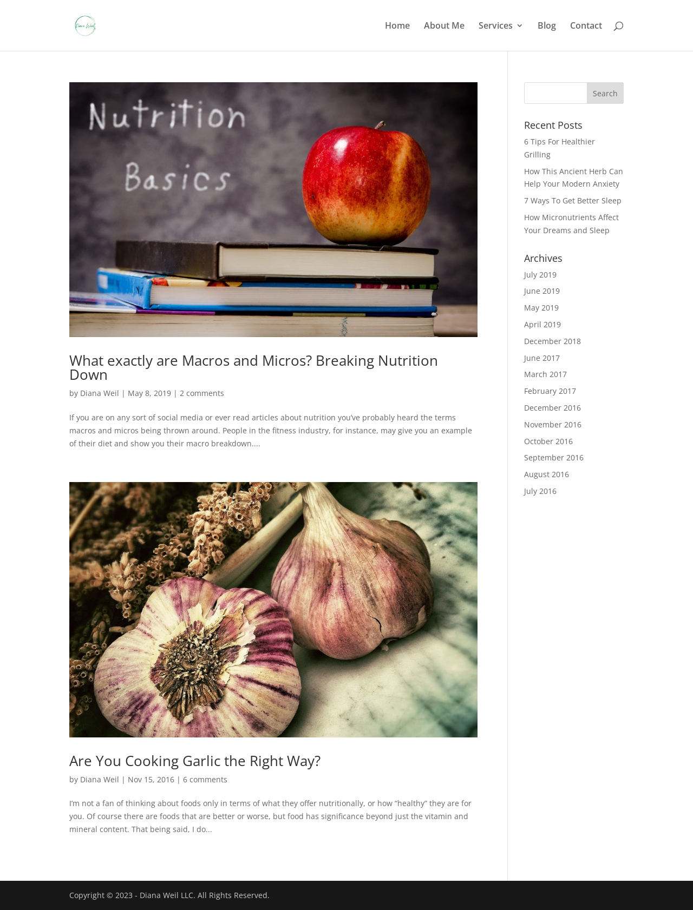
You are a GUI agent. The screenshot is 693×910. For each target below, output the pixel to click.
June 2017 (542, 358)
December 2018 (552, 341)
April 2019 (542, 324)
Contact (586, 26)
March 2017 (545, 374)
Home (397, 26)
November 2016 (552, 424)
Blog (547, 26)
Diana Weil (99, 393)
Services (496, 26)
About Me (444, 26)
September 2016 (554, 457)
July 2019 (540, 274)
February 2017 (550, 391)
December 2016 (552, 408)
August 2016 (546, 474)
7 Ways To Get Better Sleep (573, 200)
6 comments (205, 779)
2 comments (202, 393)
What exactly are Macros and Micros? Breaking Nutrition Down (253, 367)
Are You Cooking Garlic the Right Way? (195, 760)
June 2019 (542, 291)
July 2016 (540, 491)
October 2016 (548, 441)
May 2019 (541, 307)
